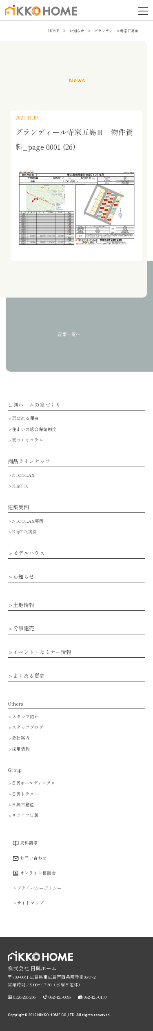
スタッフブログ (27, 727)
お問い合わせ (33, 858)
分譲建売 (23, 628)
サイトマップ (30, 903)
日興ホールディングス (33, 783)
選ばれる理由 (25, 418)
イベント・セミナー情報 (42, 652)
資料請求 (29, 842)
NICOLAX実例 (28, 521)
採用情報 (21, 749)
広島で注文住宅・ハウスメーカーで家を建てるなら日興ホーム (39, 15)
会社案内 (21, 738)
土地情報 (23, 605)
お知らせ (23, 577)
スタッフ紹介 (25, 716)
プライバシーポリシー (39, 888)
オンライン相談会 (38, 873)
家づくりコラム (27, 440)
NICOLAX (23, 475)
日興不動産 (23, 804)
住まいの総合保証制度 (34, 429)
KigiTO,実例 (24, 531)
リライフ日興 (25, 815)
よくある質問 (29, 676)
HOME (53, 31)
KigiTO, (20, 486)
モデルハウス (29, 553)
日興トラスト (25, 794)
